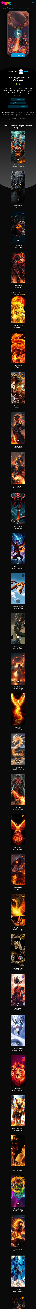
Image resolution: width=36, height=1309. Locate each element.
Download (18, 55)
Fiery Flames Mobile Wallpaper (18, 1169)
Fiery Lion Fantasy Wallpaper (18, 1089)
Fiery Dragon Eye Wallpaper (18, 246)
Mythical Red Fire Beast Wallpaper (18, 487)
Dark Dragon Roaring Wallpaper (18, 206)
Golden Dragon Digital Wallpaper (18, 326)
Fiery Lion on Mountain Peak (18, 1250)
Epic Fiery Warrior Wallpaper (18, 808)
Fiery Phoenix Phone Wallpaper (18, 929)
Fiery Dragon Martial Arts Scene (18, 768)
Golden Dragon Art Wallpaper (18, 969)
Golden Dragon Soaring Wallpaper (18, 607)
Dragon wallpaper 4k (18, 99)
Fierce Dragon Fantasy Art (18, 527)
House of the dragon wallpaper (18, 106)
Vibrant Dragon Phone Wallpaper (18, 1210)
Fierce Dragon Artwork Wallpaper (18, 166)
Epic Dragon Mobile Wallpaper (18, 647)
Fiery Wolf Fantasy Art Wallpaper (18, 1129)
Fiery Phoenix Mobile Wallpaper (18, 728)
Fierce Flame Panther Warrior (18, 447)
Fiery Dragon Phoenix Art (18, 366)
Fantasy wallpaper (23, 8)
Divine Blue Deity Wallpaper (18, 1290)
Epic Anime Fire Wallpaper (18, 1009)
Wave (23, 72)
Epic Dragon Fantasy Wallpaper (18, 567)
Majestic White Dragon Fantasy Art (18, 1049)
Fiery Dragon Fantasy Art (18, 286)
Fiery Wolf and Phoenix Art (18, 888)
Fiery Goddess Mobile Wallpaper (18, 688)
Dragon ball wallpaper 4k (18, 103)
